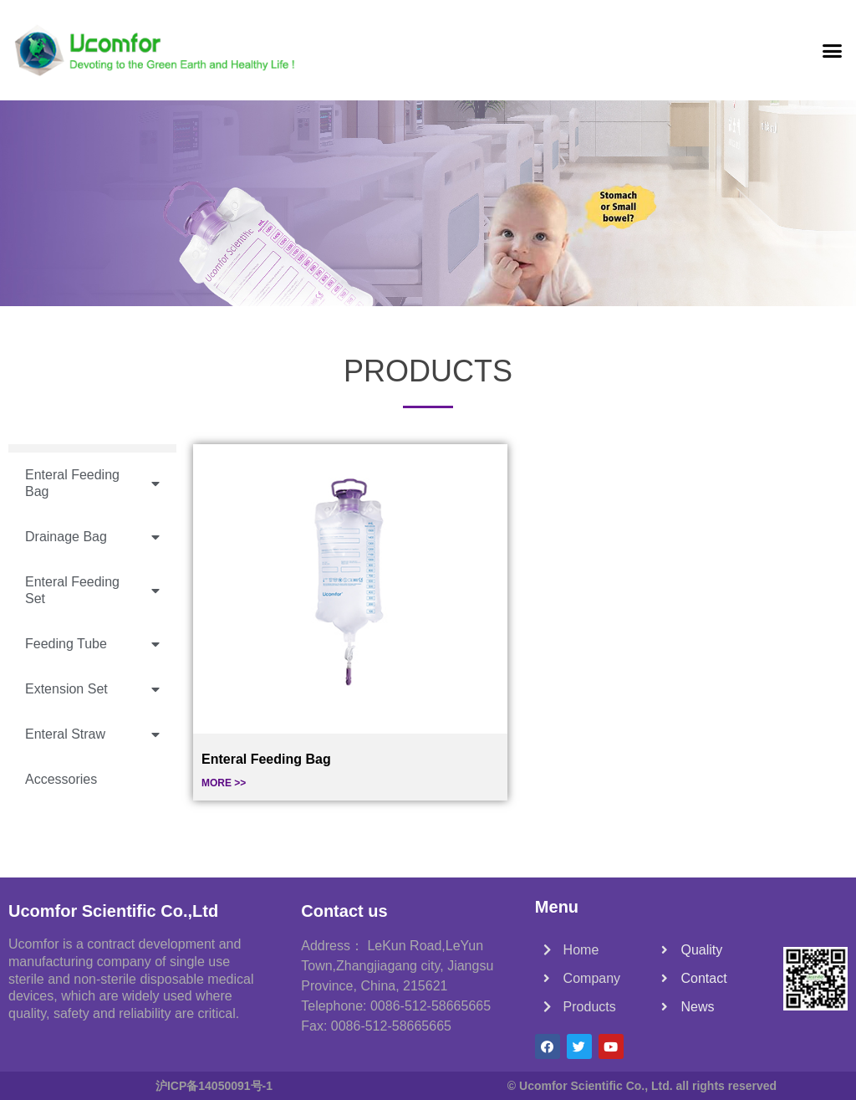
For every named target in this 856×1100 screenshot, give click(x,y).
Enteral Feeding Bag (92, 483)
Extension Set (92, 689)
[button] (832, 50)
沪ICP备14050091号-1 (214, 1085)
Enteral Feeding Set (92, 590)
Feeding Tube (92, 644)
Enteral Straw (92, 734)
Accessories (61, 779)
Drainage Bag (92, 537)
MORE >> (223, 783)
